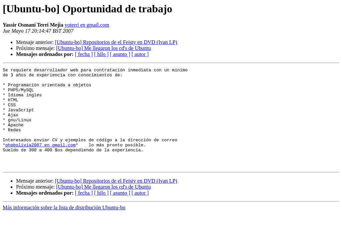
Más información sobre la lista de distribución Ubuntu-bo (64, 227)
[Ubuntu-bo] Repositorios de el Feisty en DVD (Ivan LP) (116, 42)
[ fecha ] (84, 54)
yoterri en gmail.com (86, 25)
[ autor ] (140, 54)
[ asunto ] (120, 54)
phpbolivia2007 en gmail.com (40, 161)
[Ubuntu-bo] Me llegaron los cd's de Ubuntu (103, 48)
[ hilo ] (101, 54)
